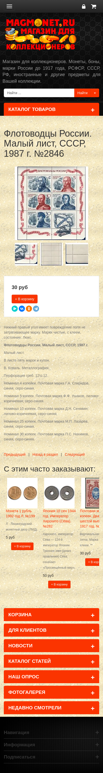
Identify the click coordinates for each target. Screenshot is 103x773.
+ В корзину (24, 299)
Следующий (75, 454)
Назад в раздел (45, 454)
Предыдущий (15, 454)
